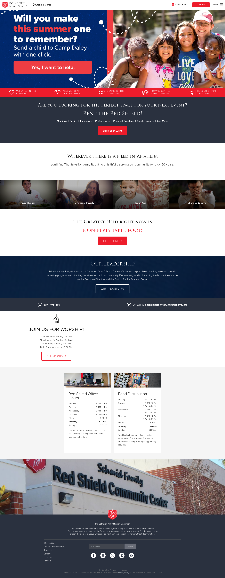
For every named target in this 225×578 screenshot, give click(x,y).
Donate (201, 4)
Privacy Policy (123, 572)
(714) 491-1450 (52, 304)
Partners (47, 561)
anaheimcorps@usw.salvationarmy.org (166, 304)
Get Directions (56, 356)
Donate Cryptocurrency (54, 546)
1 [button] (108, 74)
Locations (179, 4)
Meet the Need (112, 241)
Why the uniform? (112, 288)
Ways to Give (49, 543)
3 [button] (116, 74)
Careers (47, 554)
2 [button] (112, 74)
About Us (48, 550)
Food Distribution (132, 394)
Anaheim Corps (42, 4)
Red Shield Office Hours (83, 396)
